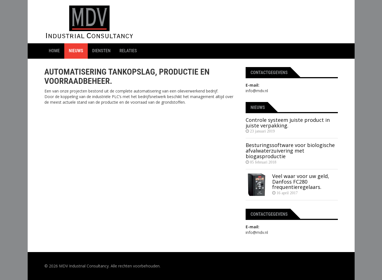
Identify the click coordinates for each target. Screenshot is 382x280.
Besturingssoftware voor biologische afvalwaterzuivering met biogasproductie (290, 151)
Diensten (101, 50)
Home (54, 50)
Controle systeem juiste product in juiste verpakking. (288, 123)
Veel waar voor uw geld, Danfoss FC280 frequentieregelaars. (300, 182)
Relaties (128, 50)
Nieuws (76, 50)
